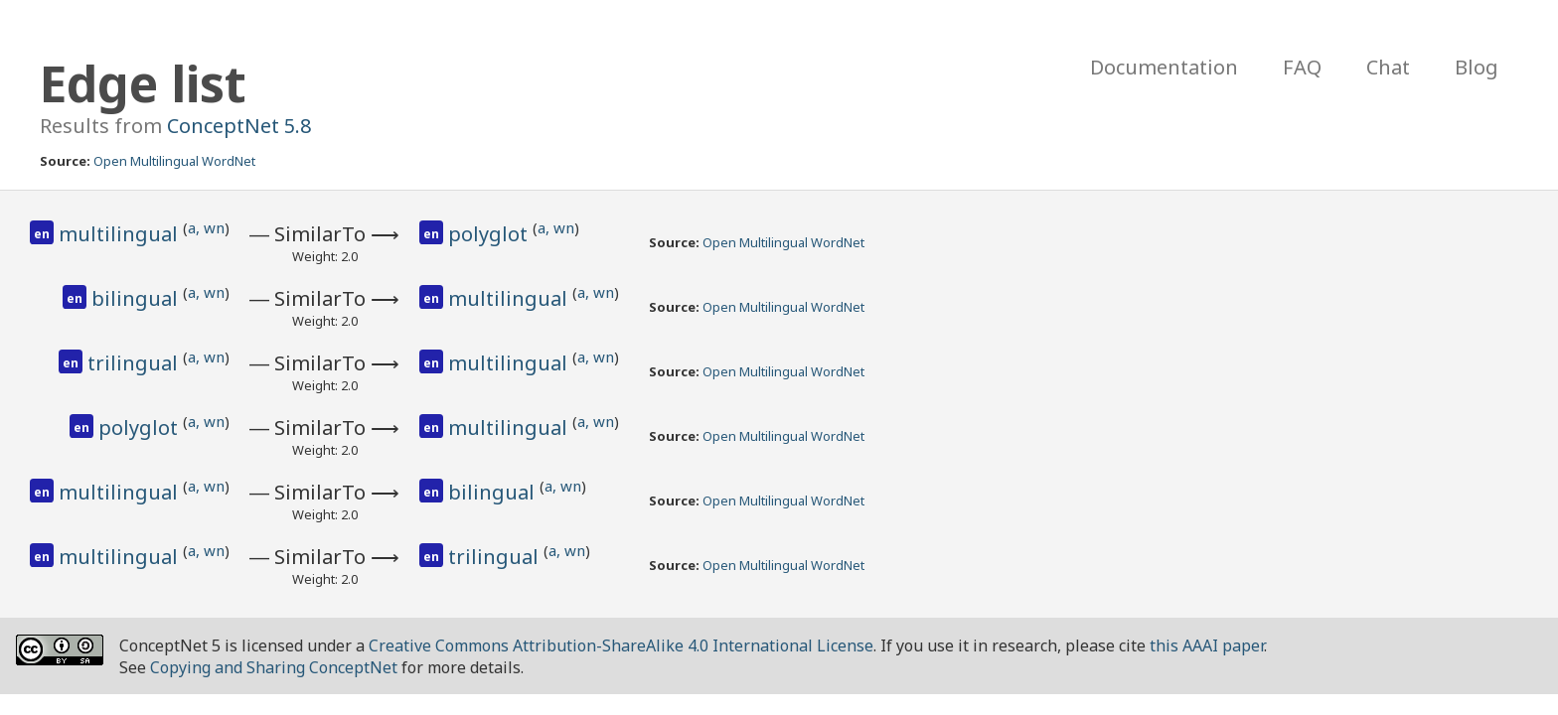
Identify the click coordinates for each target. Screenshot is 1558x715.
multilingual (121, 233)
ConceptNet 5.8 (239, 125)
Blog (1476, 67)
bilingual (137, 298)
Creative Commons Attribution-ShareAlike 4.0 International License (621, 645)
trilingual (135, 363)
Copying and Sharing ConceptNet (273, 667)
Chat (1388, 67)
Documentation (1164, 67)
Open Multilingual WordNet (174, 161)
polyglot (490, 233)
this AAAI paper (1207, 645)
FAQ (1302, 67)
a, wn (206, 227)
